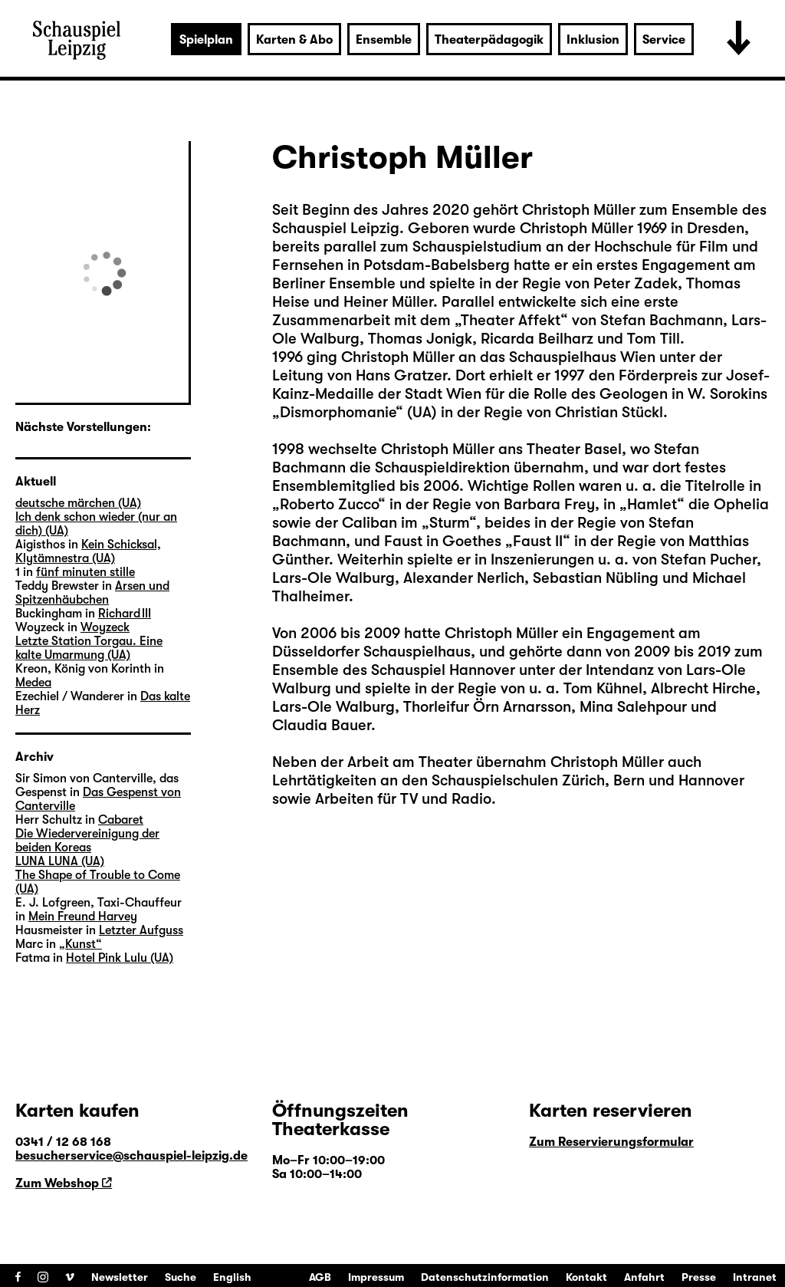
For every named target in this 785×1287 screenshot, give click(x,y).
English (232, 1277)
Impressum (376, 1277)
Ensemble (384, 40)
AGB (320, 1277)
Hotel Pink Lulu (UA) (119, 958)
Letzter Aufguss (141, 930)
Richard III (124, 613)
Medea (33, 683)
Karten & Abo (294, 40)
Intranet (755, 1277)
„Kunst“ (80, 944)
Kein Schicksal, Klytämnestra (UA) (88, 551)
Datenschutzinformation (485, 1277)
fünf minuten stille (85, 572)
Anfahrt (644, 1277)
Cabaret (120, 820)
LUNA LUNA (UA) (59, 861)
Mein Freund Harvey (82, 916)
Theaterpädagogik (489, 40)
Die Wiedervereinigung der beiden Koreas (87, 840)
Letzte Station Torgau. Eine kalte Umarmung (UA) (89, 648)
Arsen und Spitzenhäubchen (92, 593)
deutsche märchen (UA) (78, 503)
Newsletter (119, 1277)
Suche (180, 1277)
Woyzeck (105, 627)
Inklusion (593, 40)
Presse (699, 1277)
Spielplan (206, 40)
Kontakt (586, 1277)
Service (663, 40)
